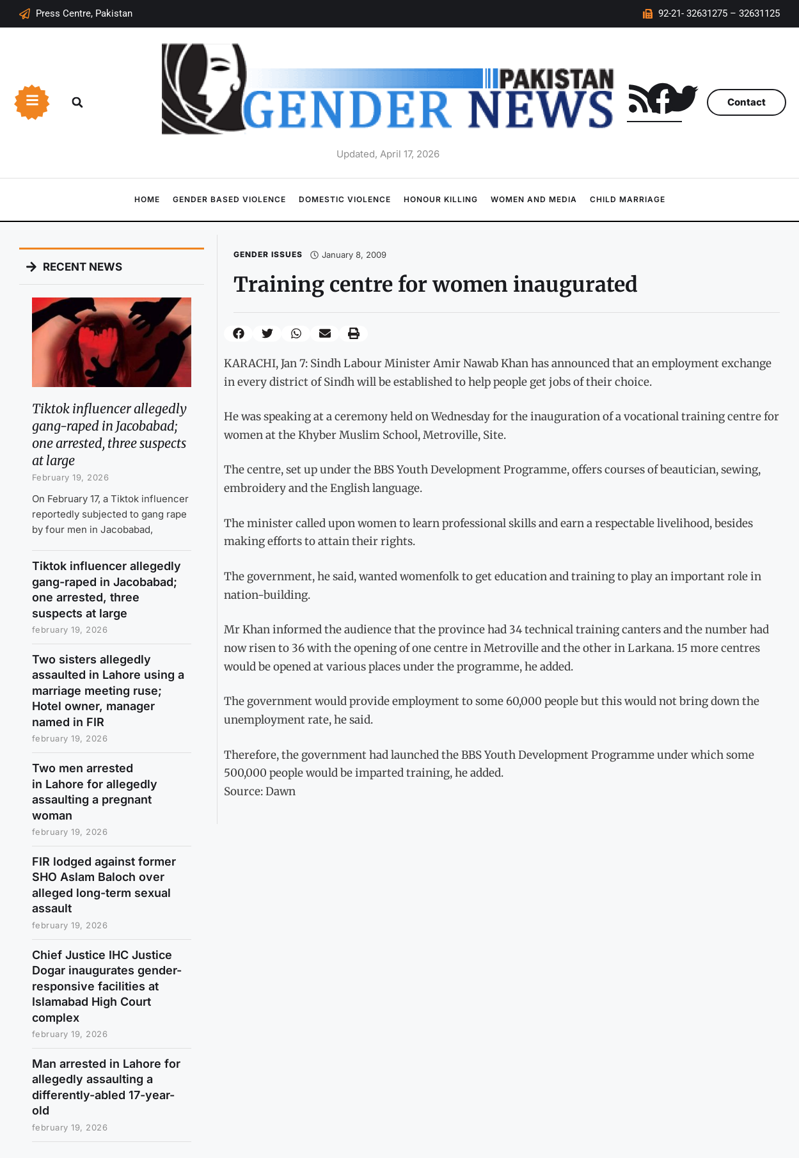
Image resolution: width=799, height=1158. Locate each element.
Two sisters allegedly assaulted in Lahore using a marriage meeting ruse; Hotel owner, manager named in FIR (108, 691)
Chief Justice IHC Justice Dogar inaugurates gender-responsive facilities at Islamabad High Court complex (107, 986)
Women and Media (534, 199)
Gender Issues (268, 254)
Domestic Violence (345, 199)
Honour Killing (441, 199)
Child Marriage (627, 199)
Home (147, 199)
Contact (746, 102)
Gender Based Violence (229, 199)
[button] (77, 102)
